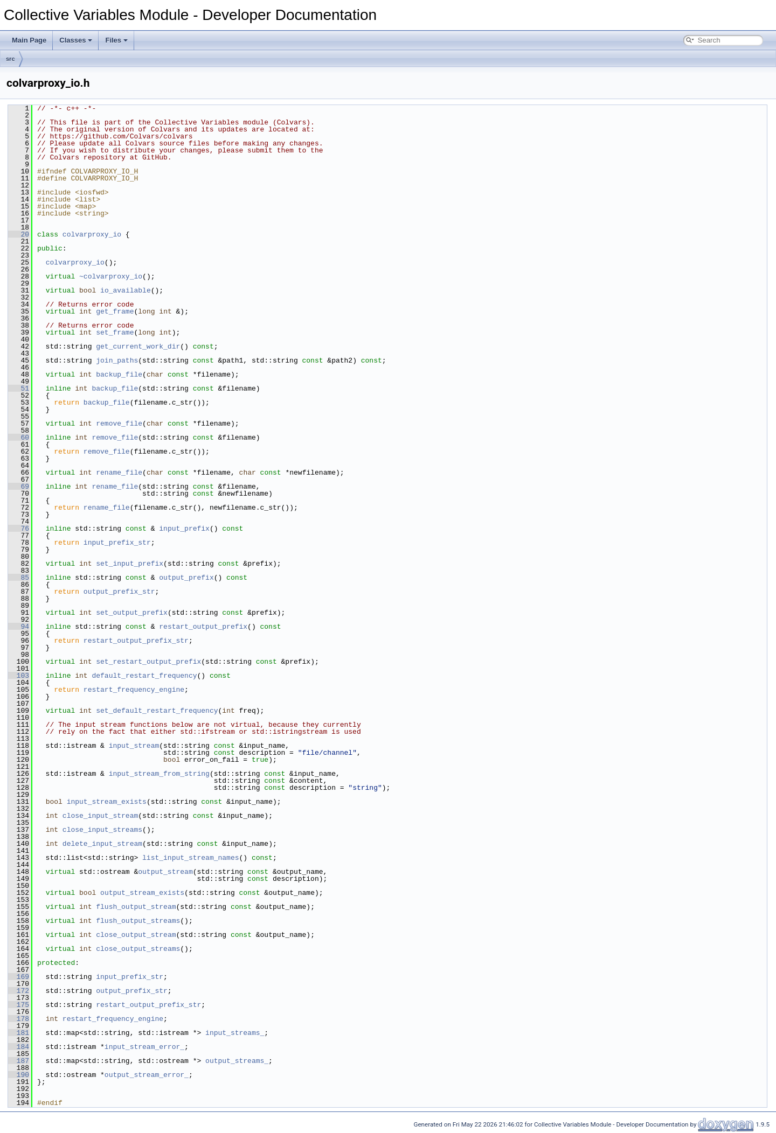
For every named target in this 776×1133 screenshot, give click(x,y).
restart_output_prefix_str (136, 640)
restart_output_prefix (203, 626)
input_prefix (184, 528)
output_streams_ (236, 1061)
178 (18, 1019)
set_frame (115, 332)
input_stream (134, 745)
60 (18, 437)
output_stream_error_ (147, 1075)
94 (18, 626)
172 (18, 991)
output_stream (165, 872)
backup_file (119, 374)
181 (18, 1033)
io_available (125, 290)
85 (18, 577)
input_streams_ (234, 1033)
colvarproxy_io (92, 234)
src (10, 58)
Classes (75, 40)
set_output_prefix (132, 612)
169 (18, 977)
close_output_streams (138, 949)
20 (18, 234)
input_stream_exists (107, 802)
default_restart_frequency (144, 675)
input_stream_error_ (144, 1047)
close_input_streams (102, 830)
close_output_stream (136, 935)
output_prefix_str (119, 591)
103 (18, 675)
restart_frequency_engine (134, 689)
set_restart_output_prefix (148, 661)
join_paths (117, 360)
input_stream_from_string (159, 773)
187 (18, 1061)
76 (18, 528)
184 (18, 1047)
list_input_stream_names (190, 858)
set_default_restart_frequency (157, 710)
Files (116, 40)
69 (18, 486)
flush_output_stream (136, 907)
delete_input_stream (102, 844)
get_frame (115, 311)
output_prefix (186, 577)
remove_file (119, 423)
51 (18, 388)
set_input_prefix (129, 563)
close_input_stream (100, 816)
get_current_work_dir (138, 346)
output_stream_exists (142, 893)
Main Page (29, 40)
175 (18, 1005)
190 (18, 1075)
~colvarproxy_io (110, 276)
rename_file (119, 472)
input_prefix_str (117, 542)
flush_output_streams (138, 921)
